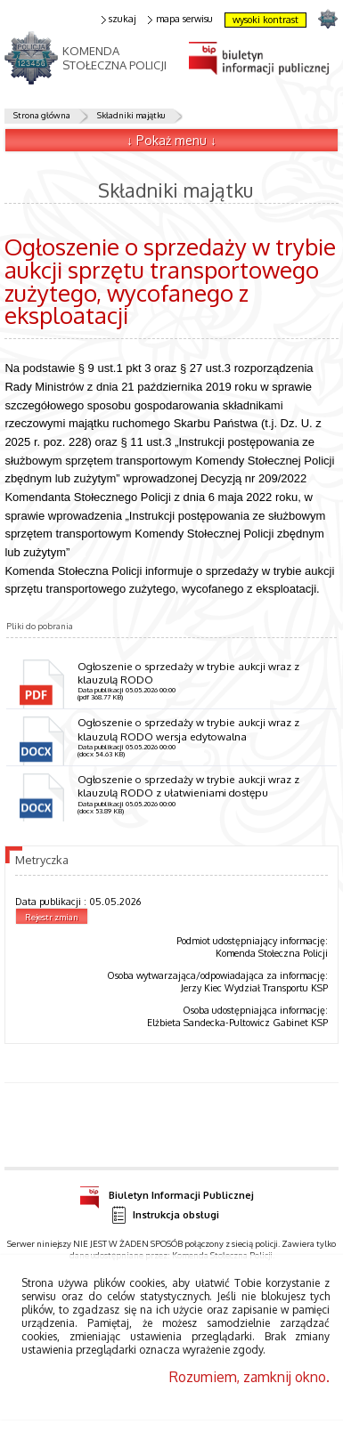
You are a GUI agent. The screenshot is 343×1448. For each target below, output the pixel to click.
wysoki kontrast (265, 19)
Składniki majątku (131, 114)
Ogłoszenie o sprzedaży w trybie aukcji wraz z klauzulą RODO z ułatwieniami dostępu (188, 786)
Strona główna (41, 114)
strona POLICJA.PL (327, 18)
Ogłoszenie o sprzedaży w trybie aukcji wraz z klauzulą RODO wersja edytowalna (188, 729)
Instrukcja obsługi (164, 1215)
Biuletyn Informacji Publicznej (166, 1193)
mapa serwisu (180, 19)
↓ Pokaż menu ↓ (171, 140)
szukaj (119, 19)
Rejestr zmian (51, 916)
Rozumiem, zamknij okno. (249, 1377)
